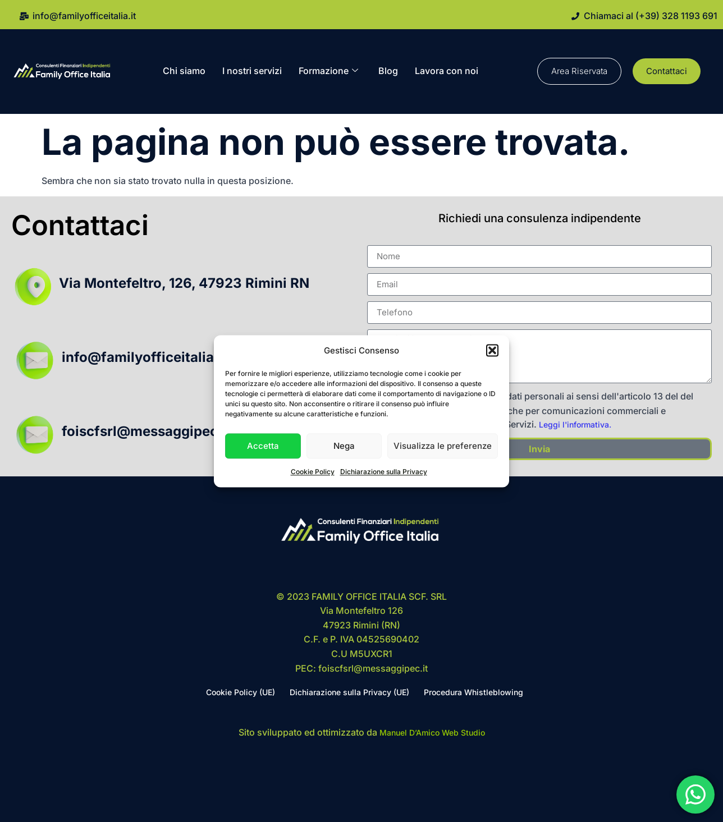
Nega (344, 445)
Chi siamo (184, 70)
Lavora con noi (446, 70)
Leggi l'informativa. (575, 424)
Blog (388, 70)
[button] (492, 350)
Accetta (263, 445)
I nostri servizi (252, 70)
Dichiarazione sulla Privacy (383, 472)
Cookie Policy (313, 472)
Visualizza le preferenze (442, 445)
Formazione (328, 71)
